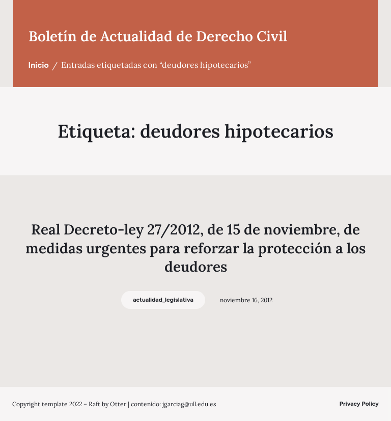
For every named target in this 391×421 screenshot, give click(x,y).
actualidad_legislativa (163, 299)
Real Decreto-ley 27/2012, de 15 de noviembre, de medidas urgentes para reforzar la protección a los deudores (195, 248)
